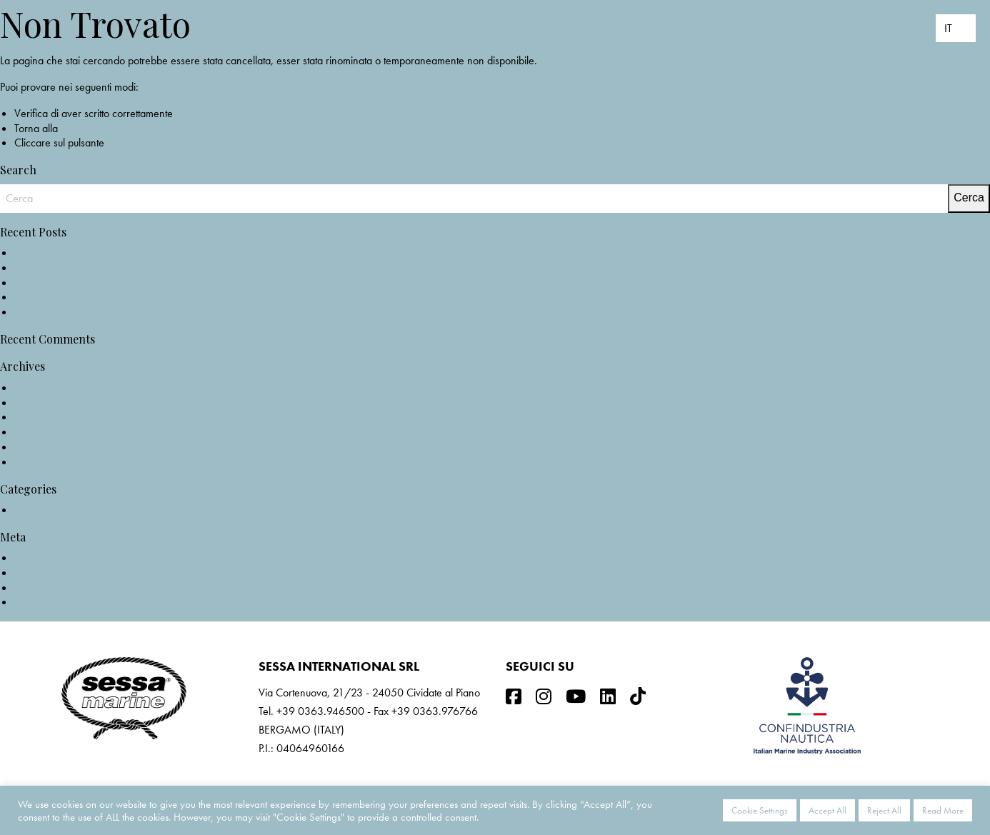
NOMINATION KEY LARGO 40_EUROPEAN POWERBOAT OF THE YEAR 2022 (196, 267)
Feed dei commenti (55, 587)
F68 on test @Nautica (61, 296)
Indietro (124, 142)
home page (86, 128)
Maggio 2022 (45, 387)
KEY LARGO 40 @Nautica (72, 282)
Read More (943, 810)
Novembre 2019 (51, 461)
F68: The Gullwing (55, 311)
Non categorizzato (55, 509)
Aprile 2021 (41, 416)
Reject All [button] (884, 810)
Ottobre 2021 (45, 402)
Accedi (29, 557)
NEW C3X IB (43, 252)
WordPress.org (47, 601)
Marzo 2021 (42, 431)
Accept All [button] (827, 810)
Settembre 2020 (50, 446)
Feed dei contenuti (54, 572)
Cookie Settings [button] (759, 810)
